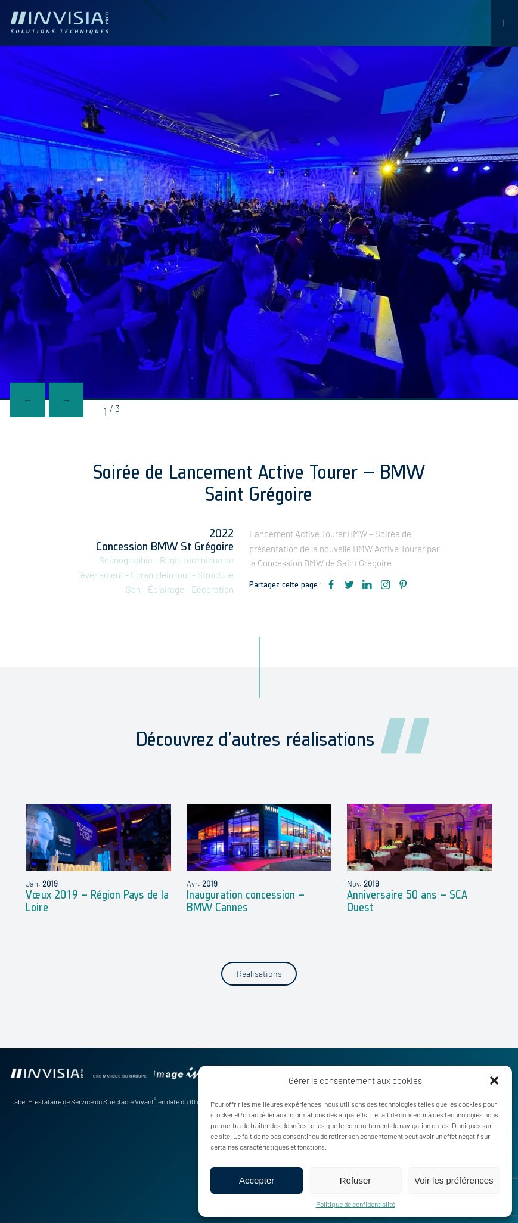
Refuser (355, 1180)
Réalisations (259, 973)
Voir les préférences (454, 1180)
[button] (494, 1080)
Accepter (256, 1180)
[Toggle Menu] (504, 23)
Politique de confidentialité (355, 1204)
